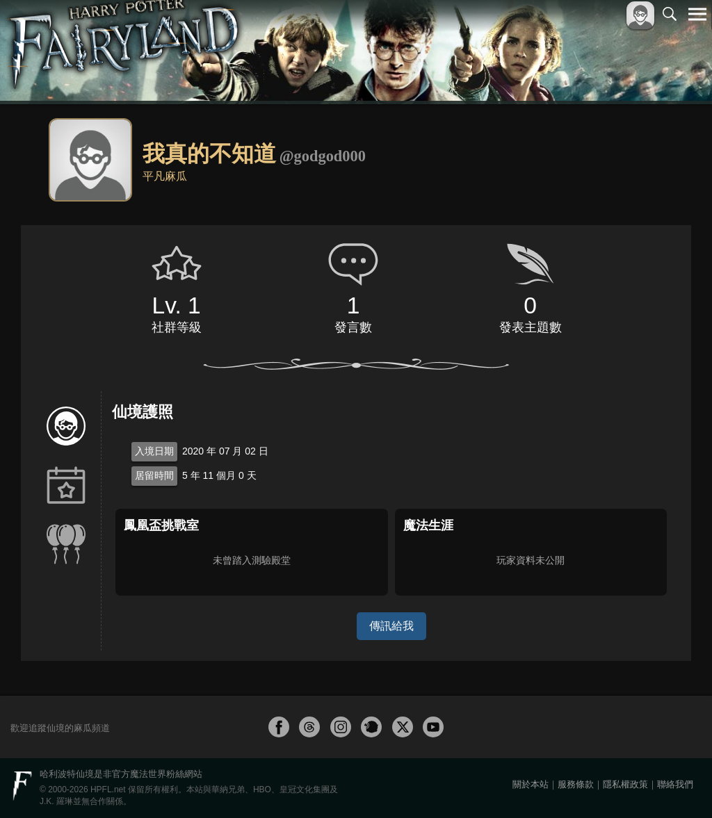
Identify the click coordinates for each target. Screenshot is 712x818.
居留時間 (154, 475)
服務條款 (576, 784)
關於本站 (530, 784)
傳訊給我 (391, 626)
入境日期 (154, 451)
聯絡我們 (675, 784)
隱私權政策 (625, 784)
